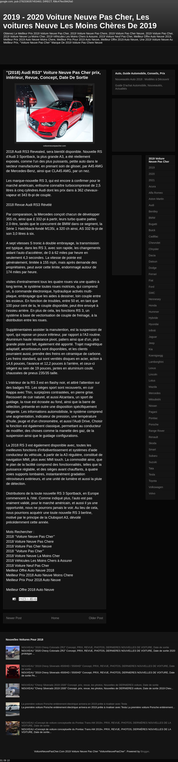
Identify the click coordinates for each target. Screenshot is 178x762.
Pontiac (153, 418)
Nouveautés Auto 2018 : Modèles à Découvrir (142, 79)
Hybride (153, 317)
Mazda (153, 386)
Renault (153, 437)
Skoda (152, 443)
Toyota (153, 480)
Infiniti (152, 330)
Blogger (144, 751)
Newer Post (14, 618)
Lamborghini (156, 361)
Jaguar (153, 336)
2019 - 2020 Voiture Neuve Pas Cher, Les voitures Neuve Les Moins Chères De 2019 (80, 21)
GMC (152, 292)
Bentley (153, 211)
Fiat (151, 280)
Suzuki (153, 462)
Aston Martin (156, 198)
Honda (153, 305)
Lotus (152, 380)
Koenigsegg (156, 355)
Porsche (153, 424)
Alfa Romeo (156, 192)
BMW (152, 217)
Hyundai (153, 324)
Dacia (152, 255)
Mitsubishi (155, 399)
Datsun (153, 261)
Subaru (153, 455)
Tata (151, 468)
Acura (152, 186)
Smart (152, 449)
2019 (152, 167)
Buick (152, 230)
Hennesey (155, 299)
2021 (152, 180)
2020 (152, 173)
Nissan (153, 405)
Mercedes (154, 393)
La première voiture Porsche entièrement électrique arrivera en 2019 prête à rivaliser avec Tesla (74, 703)
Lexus (152, 368)
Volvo (152, 493)
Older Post (96, 618)
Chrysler (154, 249)
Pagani (153, 411)
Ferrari (153, 274)
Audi (151, 205)
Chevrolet (154, 242)
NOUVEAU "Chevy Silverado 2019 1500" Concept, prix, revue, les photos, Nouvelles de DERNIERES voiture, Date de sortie (89, 684)
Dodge (153, 267)
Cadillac (153, 236)
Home (55, 618)
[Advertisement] (75, 54)
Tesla (152, 474)
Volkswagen (156, 487)
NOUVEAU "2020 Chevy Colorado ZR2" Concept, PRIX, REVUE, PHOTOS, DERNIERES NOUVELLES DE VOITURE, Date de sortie (95, 647)
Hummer (154, 311)
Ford (151, 286)
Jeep (151, 343)
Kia (151, 349)
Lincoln (153, 374)
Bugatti (153, 224)
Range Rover (157, 430)
